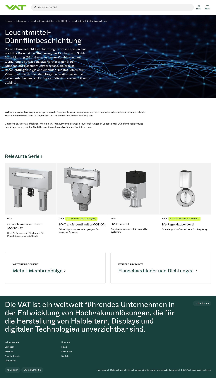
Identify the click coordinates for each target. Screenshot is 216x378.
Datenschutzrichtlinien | (122, 370)
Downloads (10, 360)
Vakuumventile (12, 342)
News (64, 347)
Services (9, 351)
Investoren (66, 351)
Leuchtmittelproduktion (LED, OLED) (49, 21)
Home (9, 21)
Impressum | (103, 370)
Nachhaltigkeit (12, 356)
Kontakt (65, 356)
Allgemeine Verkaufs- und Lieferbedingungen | (157, 370)
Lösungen (21, 21)
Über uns (65, 342)
